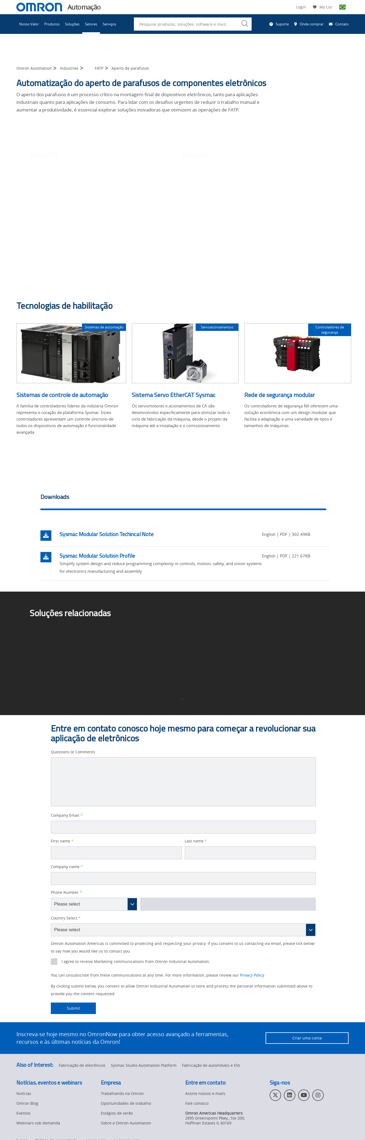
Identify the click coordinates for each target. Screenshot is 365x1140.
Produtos (52, 24)
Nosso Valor (29, 24)
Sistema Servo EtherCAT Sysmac (173, 394)
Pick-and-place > (203, 638)
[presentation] (54, 961)
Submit (65, 1008)
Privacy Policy (252, 975)
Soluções (72, 24)
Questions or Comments (73, 752)
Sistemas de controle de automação (62, 394)
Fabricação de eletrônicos (82, 1065)
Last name (196, 841)
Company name (67, 866)
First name (62, 841)
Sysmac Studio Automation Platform (143, 1065)
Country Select (66, 918)
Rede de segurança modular (279, 394)
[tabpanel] (184, 553)
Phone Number (66, 892)
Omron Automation (34, 68)
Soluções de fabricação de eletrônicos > (83, 638)
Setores (91, 24)
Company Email (67, 815)
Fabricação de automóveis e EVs (211, 1065)
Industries (69, 68)
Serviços (109, 24)
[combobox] (193, 24)
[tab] (183, 498)
